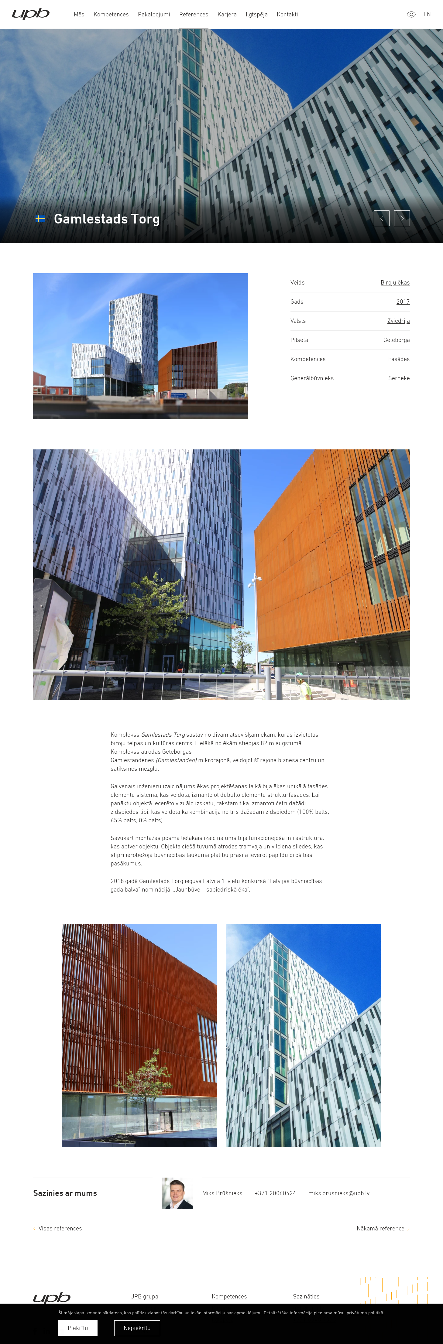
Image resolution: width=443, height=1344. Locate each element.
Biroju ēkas (395, 282)
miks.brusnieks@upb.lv (338, 1193)
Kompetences (229, 1296)
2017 (403, 301)
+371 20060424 (275, 1193)
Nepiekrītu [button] (137, 1328)
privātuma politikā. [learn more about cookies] (365, 1312)
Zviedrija (398, 320)
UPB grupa (144, 1296)
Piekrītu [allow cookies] (78, 1328)
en (427, 14)
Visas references (60, 1228)
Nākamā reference (380, 1228)
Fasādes (399, 359)
